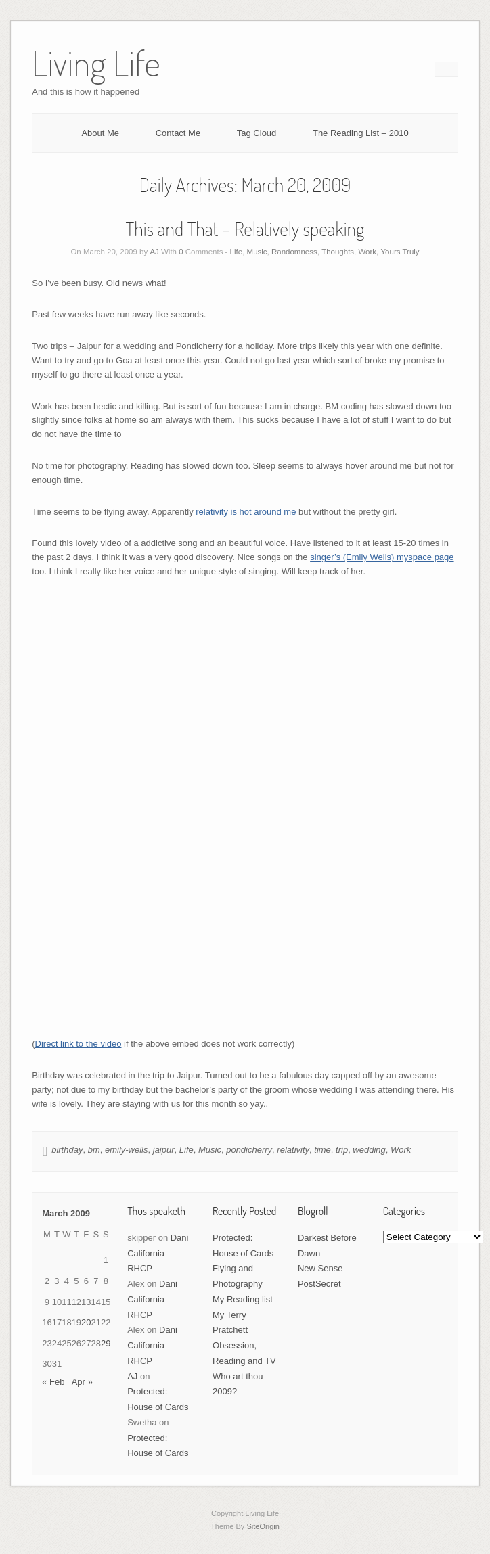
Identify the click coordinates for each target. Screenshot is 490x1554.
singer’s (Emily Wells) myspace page (381, 557)
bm (94, 1150)
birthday (67, 1150)
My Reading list (243, 1299)
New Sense (320, 1268)
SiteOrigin (263, 1526)
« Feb (53, 1382)
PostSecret (319, 1284)
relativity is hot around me (246, 512)
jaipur (164, 1150)
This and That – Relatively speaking (245, 228)
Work (367, 252)
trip (342, 1150)
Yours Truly (399, 252)
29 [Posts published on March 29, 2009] (105, 1343)
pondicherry (249, 1150)
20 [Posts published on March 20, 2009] (86, 1322)
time (322, 1150)
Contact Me (178, 133)
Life (236, 252)
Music (257, 252)
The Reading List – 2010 (361, 133)
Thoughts (337, 252)
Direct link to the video (78, 1043)
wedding (369, 1150)
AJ (154, 252)
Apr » (82, 1382)
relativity (293, 1150)
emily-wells (126, 1150)
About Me (100, 133)
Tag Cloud (257, 133)
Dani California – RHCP (157, 1253)
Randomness (294, 252)
